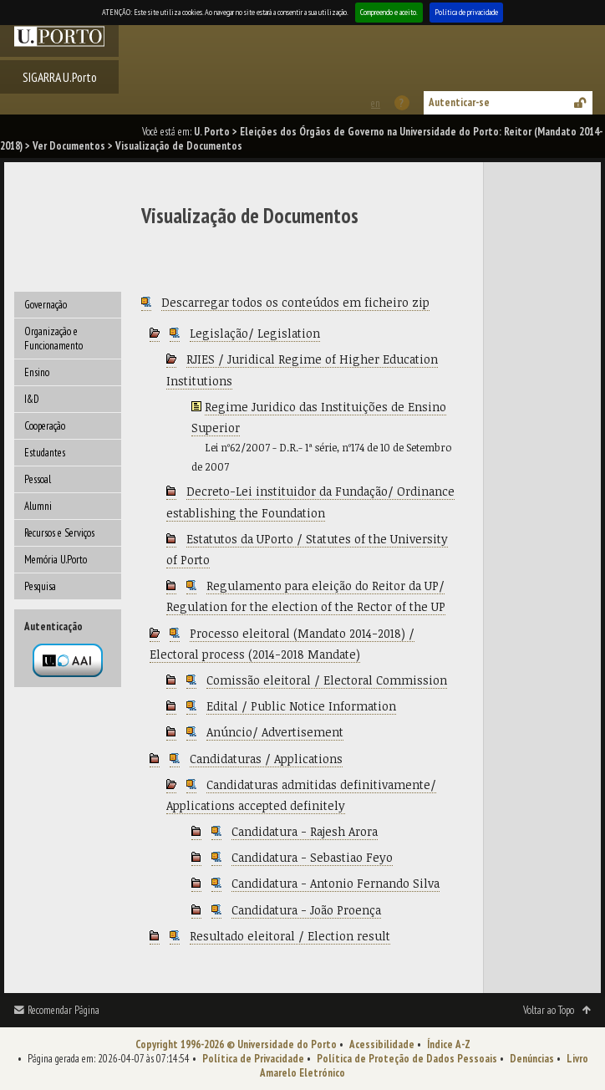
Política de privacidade (466, 12)
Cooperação (44, 426)
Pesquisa (40, 586)
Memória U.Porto (55, 560)
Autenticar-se (459, 102)
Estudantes (44, 453)
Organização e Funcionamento (53, 338)
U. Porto (212, 132)
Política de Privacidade (253, 1059)
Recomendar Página (63, 1010)
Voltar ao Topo (548, 1010)
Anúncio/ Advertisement (274, 732)
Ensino (36, 372)
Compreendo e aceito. (389, 12)
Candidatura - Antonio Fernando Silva (335, 883)
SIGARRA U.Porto (60, 77)
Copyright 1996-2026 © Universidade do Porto (236, 1044)
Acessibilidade (381, 1044)
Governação (45, 305)
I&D (31, 399)
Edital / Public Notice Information (301, 706)
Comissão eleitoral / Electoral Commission (326, 680)
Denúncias (532, 1059)
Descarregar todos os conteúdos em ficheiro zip (295, 302)
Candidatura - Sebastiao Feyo (312, 857)
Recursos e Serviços (59, 533)
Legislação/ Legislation (255, 333)
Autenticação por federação (68, 660)
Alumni (38, 506)
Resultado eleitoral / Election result (290, 936)
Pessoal (37, 479)
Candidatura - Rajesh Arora (304, 831)
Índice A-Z (448, 1044)
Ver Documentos (69, 146)
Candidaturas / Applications (266, 759)
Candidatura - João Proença (306, 910)
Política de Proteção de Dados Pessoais (407, 1059)
